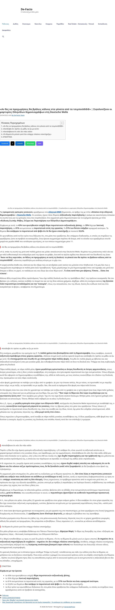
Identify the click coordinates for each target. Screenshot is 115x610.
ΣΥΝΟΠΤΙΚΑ (7, 137)
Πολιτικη (5, 24)
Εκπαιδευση (102, 24)
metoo (4, 598)
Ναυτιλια (38, 24)
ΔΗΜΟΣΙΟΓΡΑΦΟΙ (13, 598)
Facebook (4, 143)
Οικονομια (26, 24)
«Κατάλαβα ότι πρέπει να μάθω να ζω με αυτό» (21, 129)
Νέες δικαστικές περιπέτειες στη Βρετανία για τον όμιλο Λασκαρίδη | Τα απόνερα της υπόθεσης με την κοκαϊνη (41, 602)
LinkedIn (20, 143)
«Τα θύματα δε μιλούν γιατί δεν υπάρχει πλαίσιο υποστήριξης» (27, 134)
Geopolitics (6, 30)
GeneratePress (69, 607)
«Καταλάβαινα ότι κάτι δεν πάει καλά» (17, 132)
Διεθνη (15, 24)
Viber (39, 143)
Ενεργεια (49, 24)
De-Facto (26, 9)
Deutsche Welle (24, 215)
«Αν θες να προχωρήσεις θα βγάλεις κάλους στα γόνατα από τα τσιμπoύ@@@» (33, 126)
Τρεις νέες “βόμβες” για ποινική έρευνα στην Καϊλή (20, 600)
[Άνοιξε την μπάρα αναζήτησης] (3, 36)
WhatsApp (30, 143)
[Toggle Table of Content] (61, 123)
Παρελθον (60, 24)
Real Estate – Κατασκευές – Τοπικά (81, 24)
